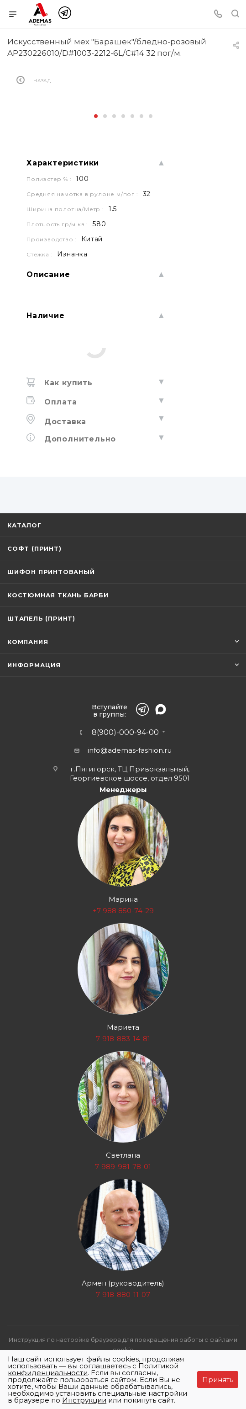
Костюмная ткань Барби (58, 595)
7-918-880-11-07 (123, 1294)
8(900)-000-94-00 (125, 732)
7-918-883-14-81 (123, 1038)
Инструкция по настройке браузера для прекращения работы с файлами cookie (123, 1344)
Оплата (59, 402)
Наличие (45, 315)
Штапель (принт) (41, 618)
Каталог (24, 525)
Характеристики (62, 163)
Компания (27, 641)
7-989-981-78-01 (123, 1166)
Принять (217, 1379)
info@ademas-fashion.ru (130, 750)
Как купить (67, 382)
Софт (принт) (34, 548)
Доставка (64, 421)
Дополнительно (79, 439)
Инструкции (84, 1400)
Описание (48, 274)
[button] (95, 116)
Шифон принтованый (51, 571)
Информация (34, 665)
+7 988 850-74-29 (123, 910)
